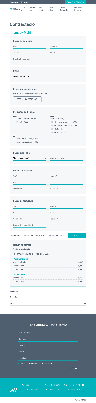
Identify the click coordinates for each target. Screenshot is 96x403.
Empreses (24, 2)
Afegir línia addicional (27, 99)
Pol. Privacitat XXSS (52, 389)
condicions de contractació (32, 235)
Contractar (77, 235)
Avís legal (25, 385)
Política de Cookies (29, 389)
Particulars (14, 2)
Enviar (74, 368)
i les (37, 235)
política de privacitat (44, 363)
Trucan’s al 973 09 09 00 (75, 2)
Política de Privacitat (52, 385)
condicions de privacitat (56, 235)
